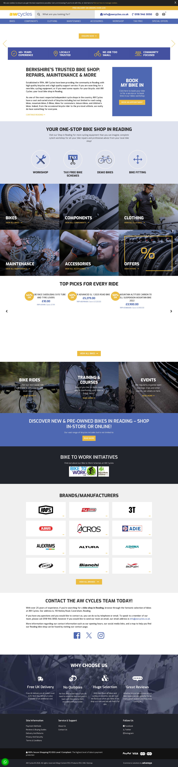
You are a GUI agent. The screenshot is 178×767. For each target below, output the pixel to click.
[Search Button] (39, 14)
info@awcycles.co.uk (114, 14)
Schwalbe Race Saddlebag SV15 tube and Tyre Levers (46, 395)
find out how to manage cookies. (105, 3)
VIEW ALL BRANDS (87, 642)
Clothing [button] (52, 21)
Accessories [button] (97, 21)
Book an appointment (132, 159)
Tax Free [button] (138, 21)
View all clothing (134, 280)
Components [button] (31, 21)
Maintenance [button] (74, 21)
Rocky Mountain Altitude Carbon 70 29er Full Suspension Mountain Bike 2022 (132, 397)
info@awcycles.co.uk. (140, 679)
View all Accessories (77, 326)
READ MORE (29, 456)
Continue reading (35, 172)
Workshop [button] (118, 21)
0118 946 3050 (142, 14)
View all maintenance (18, 326)
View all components (77, 280)
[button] (5, 73)
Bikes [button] (13, 21)
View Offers (131, 326)
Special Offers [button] (160, 21)
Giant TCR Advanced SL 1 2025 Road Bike (89, 394)
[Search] (69, 14)
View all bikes (14, 280)
